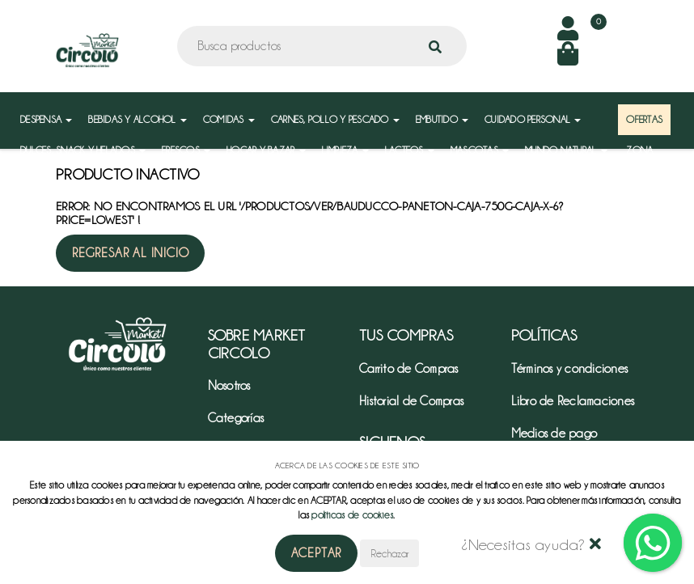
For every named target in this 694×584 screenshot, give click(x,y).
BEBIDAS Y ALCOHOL (137, 119)
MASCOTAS (480, 150)
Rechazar (389, 553)
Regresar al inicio (130, 253)
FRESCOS (186, 150)
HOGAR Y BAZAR (266, 150)
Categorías (236, 418)
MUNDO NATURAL (566, 150)
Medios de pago (554, 433)
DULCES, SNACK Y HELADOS (83, 150)
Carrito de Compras (409, 368)
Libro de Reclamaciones (573, 401)
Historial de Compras (411, 401)
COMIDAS (229, 119)
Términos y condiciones (569, 368)
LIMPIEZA (345, 150)
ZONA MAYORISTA (650, 158)
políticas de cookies (352, 515)
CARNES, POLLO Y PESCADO (335, 119)
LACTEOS (409, 150)
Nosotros (229, 385)
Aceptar (316, 553)
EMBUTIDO (442, 119)
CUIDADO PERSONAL (533, 119)
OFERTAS (644, 119)
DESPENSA (46, 119)
